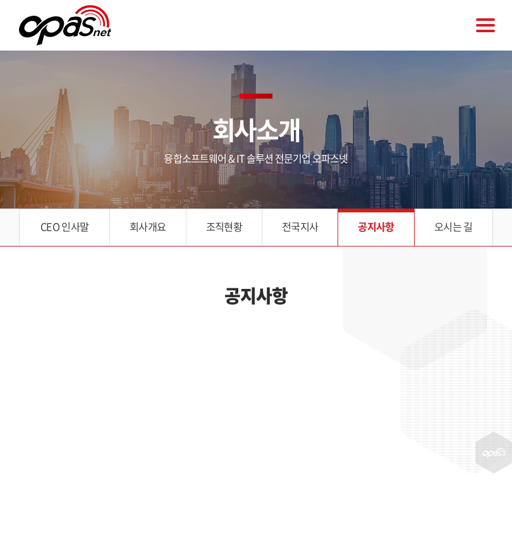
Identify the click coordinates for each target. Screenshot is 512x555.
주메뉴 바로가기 (0, 0)
